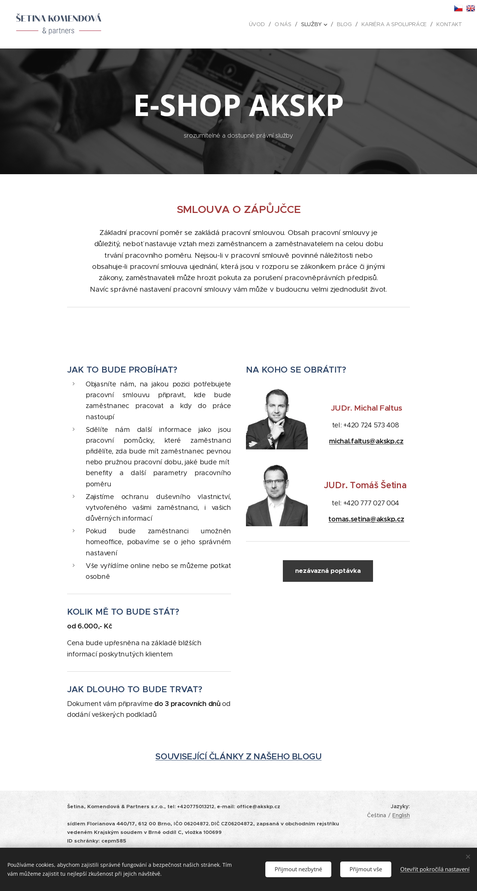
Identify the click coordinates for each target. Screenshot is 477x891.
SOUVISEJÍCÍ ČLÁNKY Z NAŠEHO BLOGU (238, 756)
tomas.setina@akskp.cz (366, 519)
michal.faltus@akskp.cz (366, 441)
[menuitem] (259, 24)
